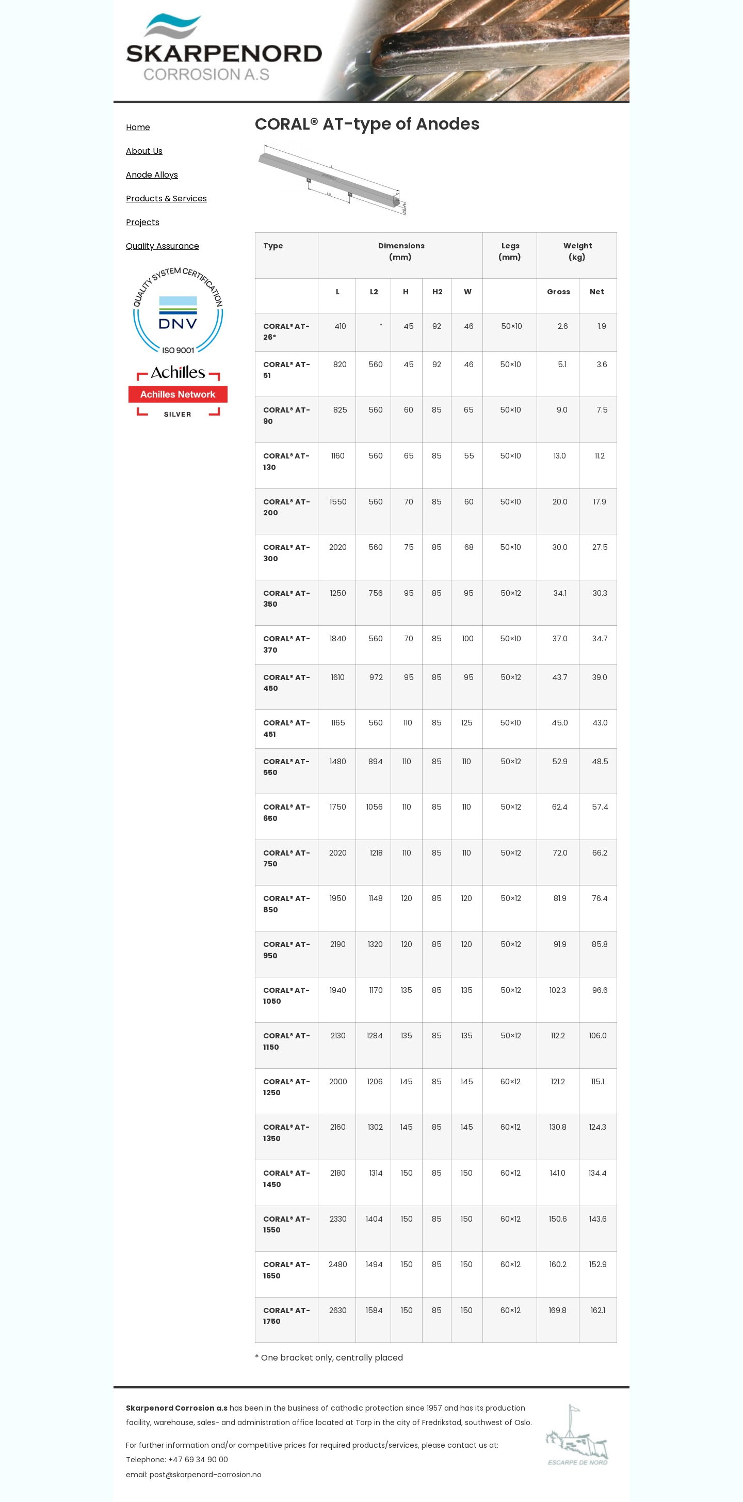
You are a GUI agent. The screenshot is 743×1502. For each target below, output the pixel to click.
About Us (144, 151)
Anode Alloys (154, 175)
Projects (142, 222)
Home (138, 127)
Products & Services (169, 198)
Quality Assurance (162, 246)
